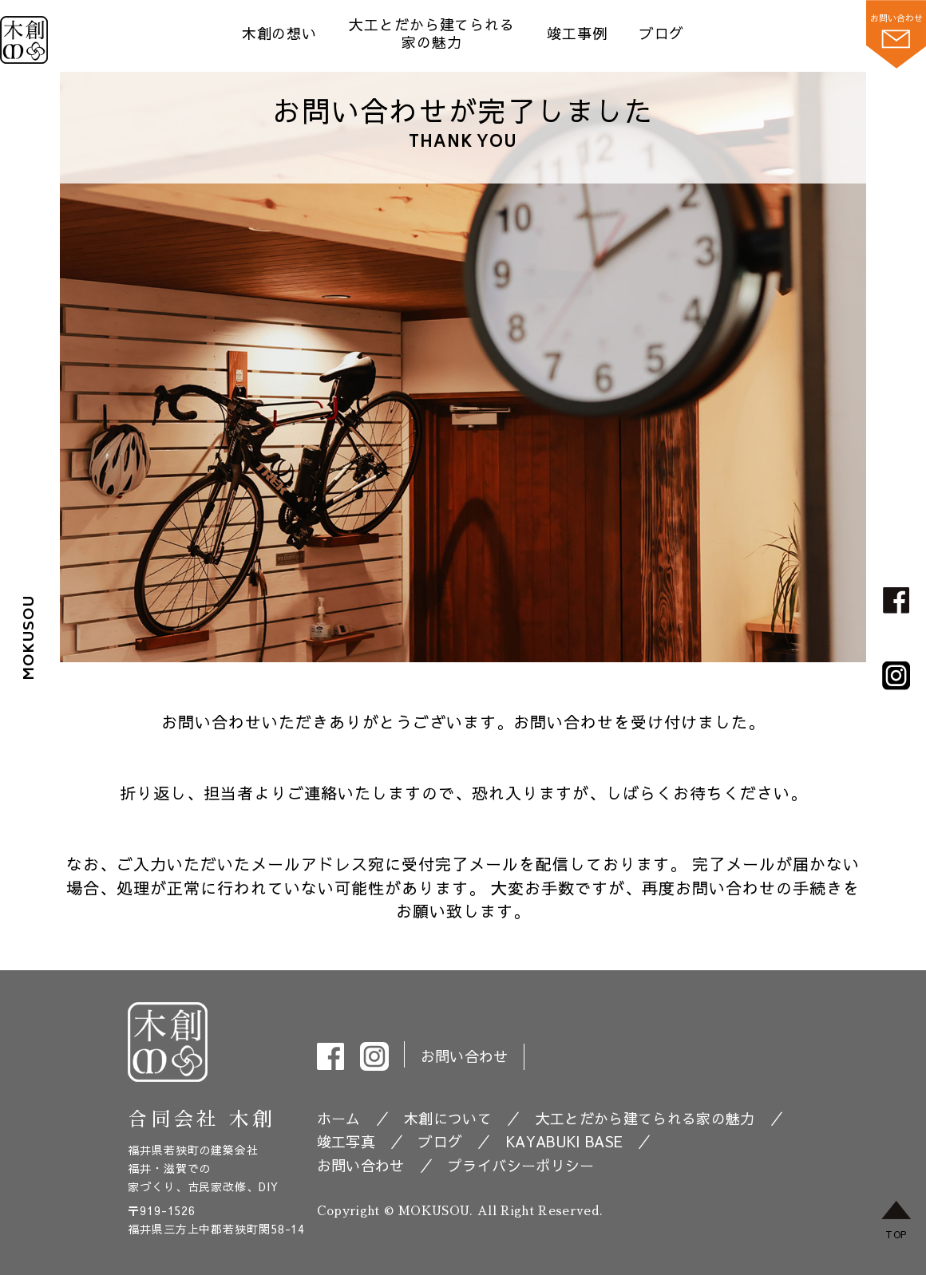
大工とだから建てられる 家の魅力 (432, 33)
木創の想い (280, 33)
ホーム (339, 1118)
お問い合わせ (465, 1056)
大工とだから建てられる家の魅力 (645, 1118)
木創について (448, 1118)
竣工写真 (346, 1141)
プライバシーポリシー (521, 1165)
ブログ (662, 33)
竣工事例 (577, 33)
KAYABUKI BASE (564, 1141)
